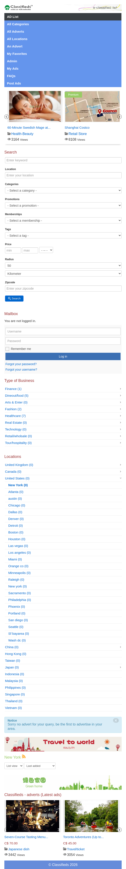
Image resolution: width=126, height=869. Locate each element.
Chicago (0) (16, 505)
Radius (9, 259)
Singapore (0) (15, 694)
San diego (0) (18, 620)
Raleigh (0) (16, 579)
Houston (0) (16, 539)
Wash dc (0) (17, 640)
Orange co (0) (18, 566)
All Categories (18, 24)
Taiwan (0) (12, 660)
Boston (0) (15, 532)
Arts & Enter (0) (16, 402)
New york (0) (17, 586)
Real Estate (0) (16, 422)
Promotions (12, 199)
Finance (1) (13, 389)
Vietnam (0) (13, 708)
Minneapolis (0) (19, 573)
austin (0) (15, 498)
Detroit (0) (15, 525)
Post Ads (14, 83)
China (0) (11, 647)
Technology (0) (15, 429)
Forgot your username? (21, 369)
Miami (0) (15, 559)
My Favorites (17, 54)
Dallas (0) (15, 512)
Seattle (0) (15, 627)
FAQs (11, 76)
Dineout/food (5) (17, 395)
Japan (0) (12, 667)
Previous (6, 117)
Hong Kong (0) (15, 654)
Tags (8, 229)
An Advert (14, 46)
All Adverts (15, 31)
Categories (11, 184)
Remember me (21, 349)
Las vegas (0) (18, 546)
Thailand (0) (13, 701)
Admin (12, 61)
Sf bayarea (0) (18, 633)
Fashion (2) (13, 409)
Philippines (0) (15, 687)
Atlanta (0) (15, 492)
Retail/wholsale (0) (18, 436)
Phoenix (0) (16, 606)
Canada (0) (13, 471)
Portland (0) (16, 613)
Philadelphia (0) (19, 600)
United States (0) (17, 478)
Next (119, 117)
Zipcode (10, 282)
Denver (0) (16, 519)
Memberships (13, 214)
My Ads (12, 68)
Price (8, 244)
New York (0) (18, 485)
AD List (12, 17)
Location (10, 169)
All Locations (17, 39)
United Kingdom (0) (19, 465)
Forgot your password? (21, 364)
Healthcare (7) (15, 416)
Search (14, 298)
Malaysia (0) (14, 681)
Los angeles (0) (19, 552)
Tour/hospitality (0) (18, 443)
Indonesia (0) (14, 674)
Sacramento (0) (19, 593)
